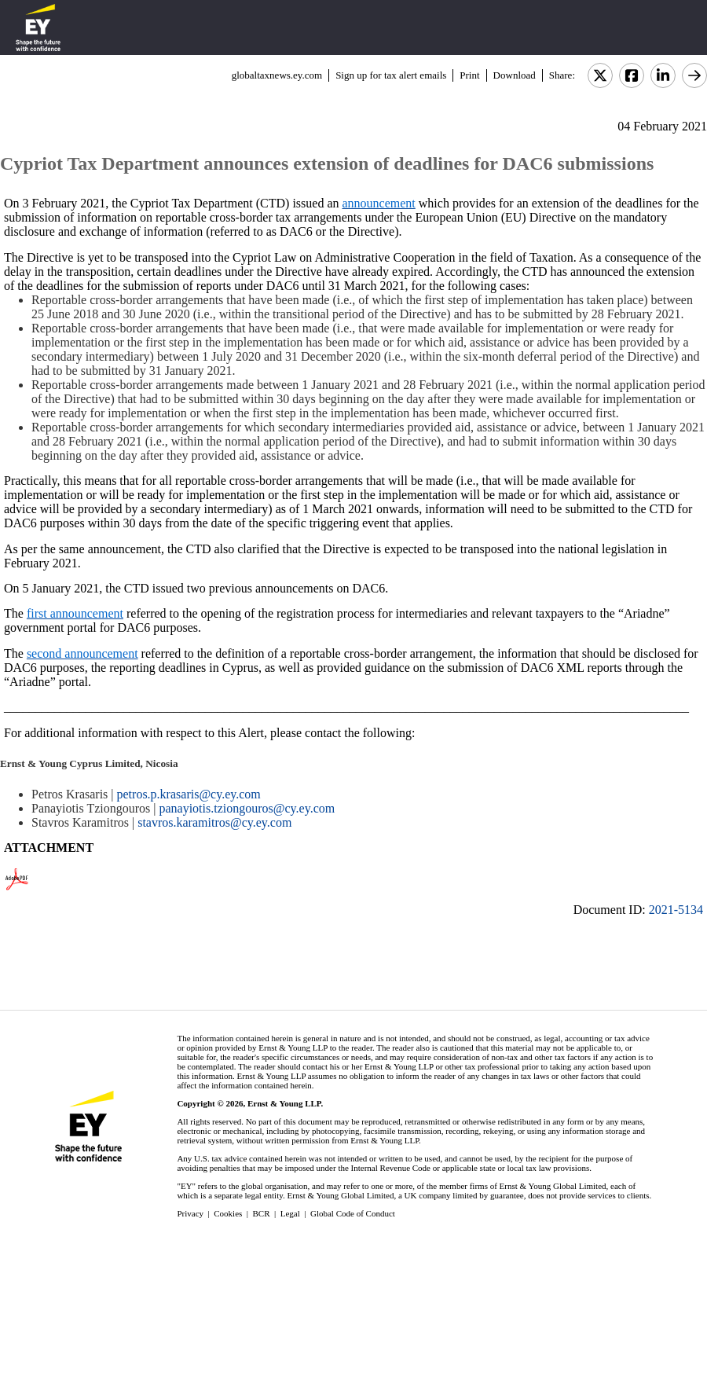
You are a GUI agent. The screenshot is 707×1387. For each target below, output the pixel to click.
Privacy (190, 1213)
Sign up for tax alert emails (390, 75)
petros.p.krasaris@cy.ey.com (189, 794)
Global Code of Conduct (352, 1213)
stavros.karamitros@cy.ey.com (214, 822)
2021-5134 (676, 909)
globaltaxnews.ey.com (277, 75)
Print (469, 75)
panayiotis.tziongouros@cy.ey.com (247, 808)
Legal (290, 1213)
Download (514, 75)
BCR (261, 1213)
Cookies (228, 1213)
